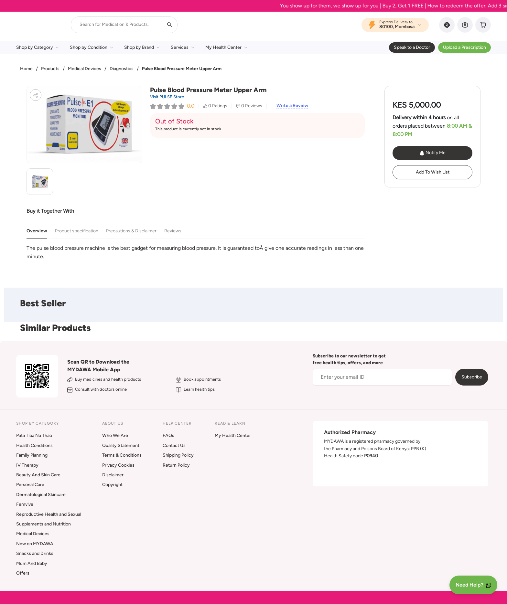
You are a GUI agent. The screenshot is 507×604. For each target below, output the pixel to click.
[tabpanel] (196, 252)
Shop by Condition (91, 47)
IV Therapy (27, 465)
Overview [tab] (37, 231)
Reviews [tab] (172, 231)
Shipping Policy (178, 455)
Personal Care (30, 484)
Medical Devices (84, 68)
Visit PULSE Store (167, 96)
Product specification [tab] (76, 231)
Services (182, 47)
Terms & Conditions (122, 455)
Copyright (112, 484)
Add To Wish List (432, 172)
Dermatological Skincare (41, 494)
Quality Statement (120, 445)
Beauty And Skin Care (38, 475)
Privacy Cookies (118, 465)
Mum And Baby (31, 563)
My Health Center (226, 47)
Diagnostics (122, 68)
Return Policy (176, 465)
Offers (22, 573)
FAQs (168, 435)
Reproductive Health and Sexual (48, 514)
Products (50, 68)
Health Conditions (34, 445)
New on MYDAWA (34, 543)
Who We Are (115, 435)
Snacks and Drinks (34, 553)
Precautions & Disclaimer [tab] (131, 231)
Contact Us (174, 445)
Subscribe (471, 377)
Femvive (24, 504)
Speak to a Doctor (412, 47)
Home (26, 68)
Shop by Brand (142, 47)
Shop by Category (37, 47)
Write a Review (292, 105)
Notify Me (432, 153)
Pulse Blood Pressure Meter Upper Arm (181, 68)
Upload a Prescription (464, 47)
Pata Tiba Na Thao (34, 435)
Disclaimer (113, 475)
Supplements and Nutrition (43, 524)
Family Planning (32, 455)
